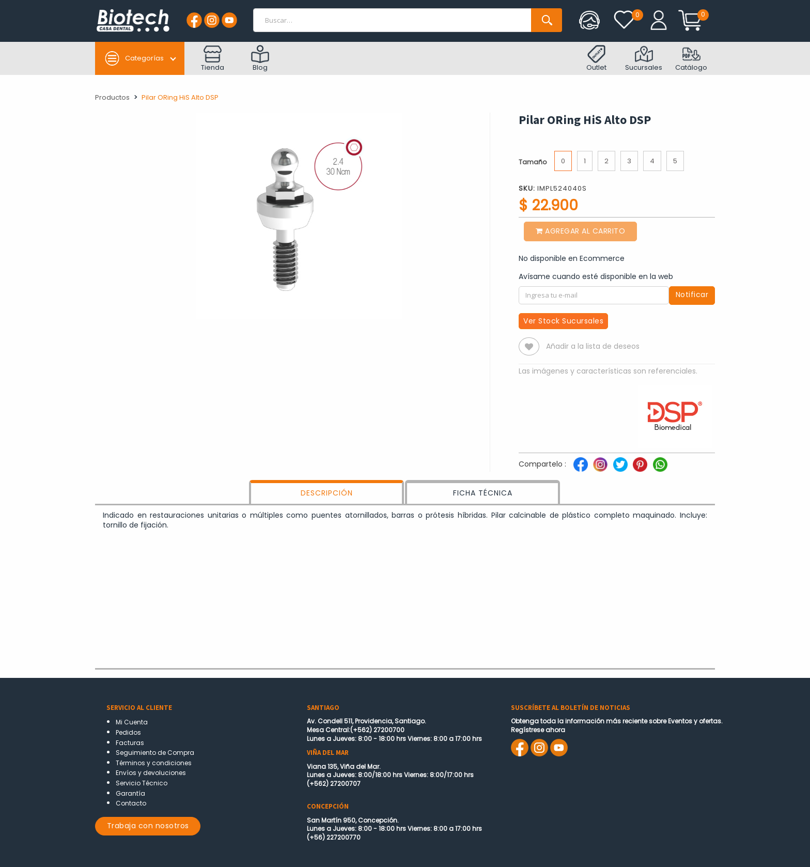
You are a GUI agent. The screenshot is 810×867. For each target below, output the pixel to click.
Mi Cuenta (132, 722)
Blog (260, 58)
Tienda (212, 58)
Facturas (130, 742)
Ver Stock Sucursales (563, 321)
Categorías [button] (134, 58)
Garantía (130, 793)
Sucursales (643, 58)
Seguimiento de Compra (155, 752)
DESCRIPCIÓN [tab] (327, 493)
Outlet (596, 58)
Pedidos (128, 732)
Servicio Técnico (141, 783)
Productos (112, 97)
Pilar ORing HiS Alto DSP (180, 97)
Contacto (131, 803)
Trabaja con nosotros (148, 825)
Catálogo (691, 58)
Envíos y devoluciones (151, 772)
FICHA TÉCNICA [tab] (482, 493)
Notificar (692, 294)
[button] (529, 346)
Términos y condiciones (154, 762)
